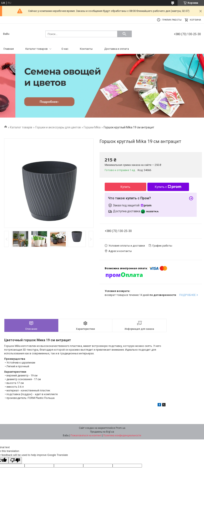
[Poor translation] (15, 460)
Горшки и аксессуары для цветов (58, 127)
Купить (125, 187)
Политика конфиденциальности (122, 435)
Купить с (168, 187)
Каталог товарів (21, 127)
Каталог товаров (36, 48)
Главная (9, 48)
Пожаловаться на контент (86, 435)
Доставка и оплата (116, 48)
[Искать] (124, 34)
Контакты (86, 48)
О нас (64, 48)
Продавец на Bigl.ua (102, 431)
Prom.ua (120, 428)
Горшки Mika (92, 127)
